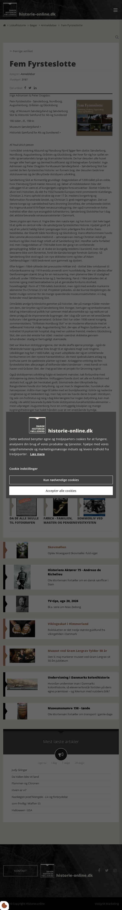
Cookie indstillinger (23, 469)
